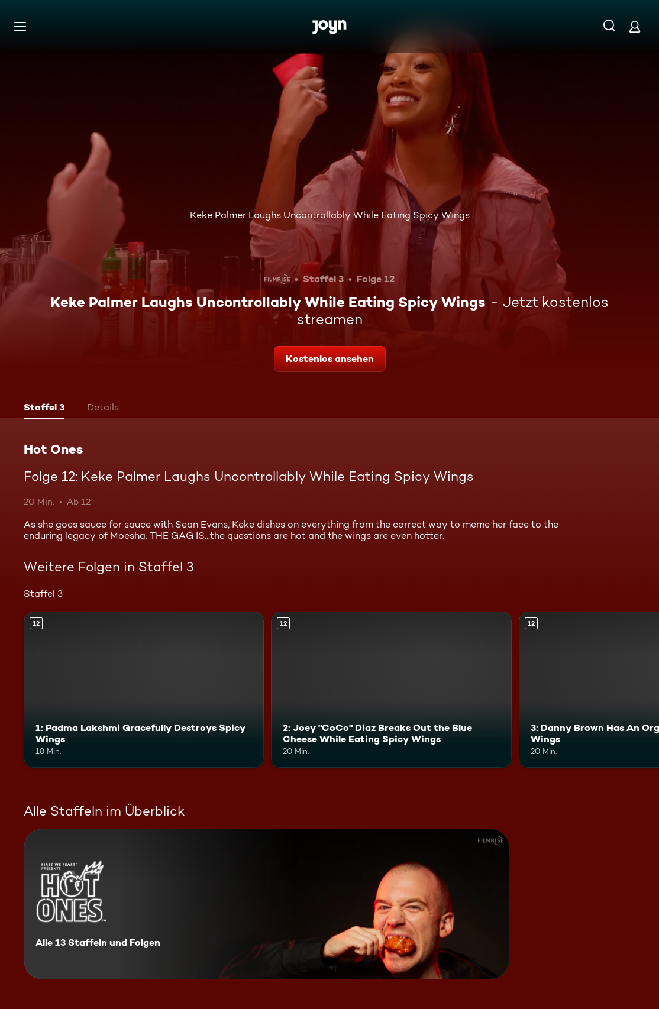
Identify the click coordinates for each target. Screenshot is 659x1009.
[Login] (634, 26)
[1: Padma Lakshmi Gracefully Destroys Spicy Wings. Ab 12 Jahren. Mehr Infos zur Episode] (144, 690)
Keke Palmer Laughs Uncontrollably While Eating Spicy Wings (330, 215)
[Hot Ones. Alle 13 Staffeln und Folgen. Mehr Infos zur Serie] (266, 904)
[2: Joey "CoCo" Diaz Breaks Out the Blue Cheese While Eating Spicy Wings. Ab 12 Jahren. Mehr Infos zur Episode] (391, 690)
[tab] (44, 408)
